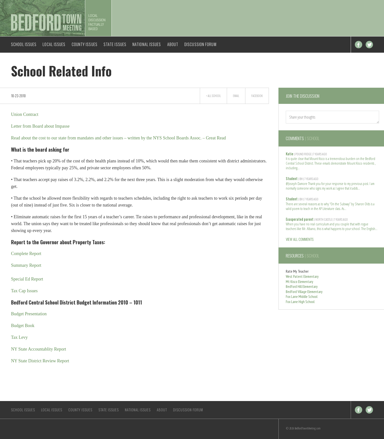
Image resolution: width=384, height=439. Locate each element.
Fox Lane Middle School (301, 296)
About (173, 44)
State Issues (115, 44)
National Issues (146, 44)
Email (236, 96)
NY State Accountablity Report (38, 349)
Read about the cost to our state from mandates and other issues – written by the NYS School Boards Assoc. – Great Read (118, 137)
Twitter (369, 44)
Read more (298, 167)
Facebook (358, 44)
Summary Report (26, 265)
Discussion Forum (200, 44)
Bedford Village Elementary (304, 291)
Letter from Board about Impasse (40, 126)
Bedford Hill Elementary (302, 286)
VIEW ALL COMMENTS (299, 239)
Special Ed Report (27, 279)
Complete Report (26, 253)
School (216, 96)
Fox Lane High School (300, 301)
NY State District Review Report (40, 360)
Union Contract (24, 114)
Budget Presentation (29, 313)
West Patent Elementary (302, 276)
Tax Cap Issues (24, 290)
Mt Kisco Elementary (299, 281)
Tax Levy (19, 337)
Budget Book (23, 325)
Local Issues (54, 44)
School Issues (23, 44)
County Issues (84, 44)
